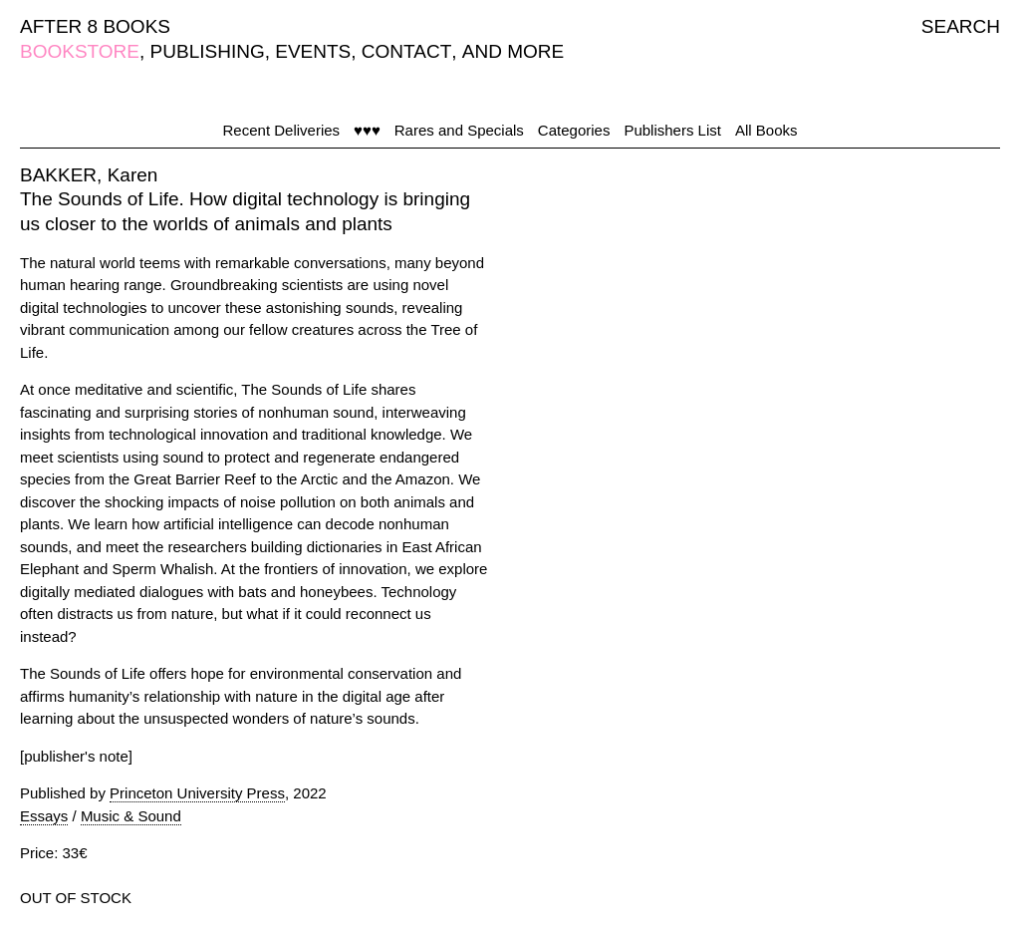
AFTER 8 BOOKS (95, 26)
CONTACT (406, 51)
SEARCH (960, 26)
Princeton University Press (197, 792)
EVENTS (313, 51)
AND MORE (513, 51)
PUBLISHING (207, 51)
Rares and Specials (459, 130)
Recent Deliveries (282, 130)
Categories (574, 130)
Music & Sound (131, 815)
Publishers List (672, 130)
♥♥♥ (367, 130)
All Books (766, 130)
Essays (44, 815)
